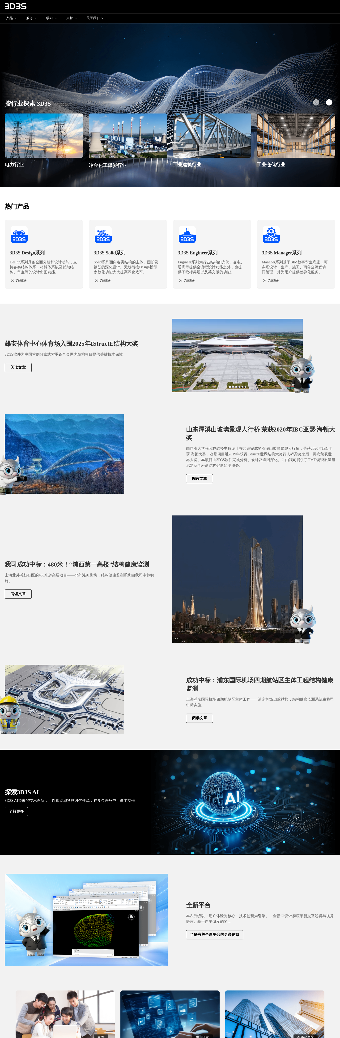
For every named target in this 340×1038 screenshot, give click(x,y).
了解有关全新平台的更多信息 (214, 935)
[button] (329, 102)
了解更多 (16, 811)
